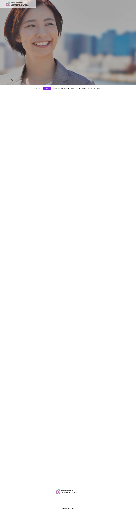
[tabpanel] (68, 42)
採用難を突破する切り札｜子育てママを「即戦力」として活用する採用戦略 (77, 88)
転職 (47, 88)
